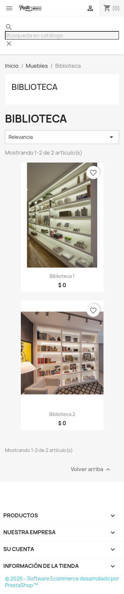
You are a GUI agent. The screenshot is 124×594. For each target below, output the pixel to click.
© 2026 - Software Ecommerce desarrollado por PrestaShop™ (62, 582)
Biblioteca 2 (62, 414)
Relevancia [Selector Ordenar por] (62, 137)
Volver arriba (91, 469)
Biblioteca (35, 87)
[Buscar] (62, 35)
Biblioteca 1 (62, 276)
